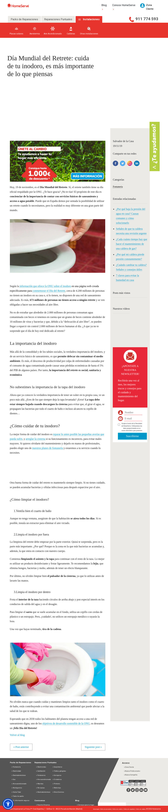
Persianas (40, 788)
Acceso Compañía (130, 775)
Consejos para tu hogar (85, 805)
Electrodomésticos (18, 775)
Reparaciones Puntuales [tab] (58, 19)
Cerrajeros (56, 775)
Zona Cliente (129, 767)
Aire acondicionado (18, 784)
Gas (13, 779)
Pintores (56, 784)
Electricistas (41, 767)
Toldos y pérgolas (59, 771)
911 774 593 (147, 19)
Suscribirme (132, 436)
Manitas (39, 784)
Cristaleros (57, 779)
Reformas (56, 788)
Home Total (16, 792)
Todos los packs (17, 796)
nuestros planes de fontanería (47, 448)
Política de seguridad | (129, 809)
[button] (58, 160)
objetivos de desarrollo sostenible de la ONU (66, 723)
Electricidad (16, 771)
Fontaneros (41, 775)
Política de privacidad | (106, 809)
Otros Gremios (58, 792)
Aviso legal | (96, 809)
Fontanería (118, 186)
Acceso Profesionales (132, 771)
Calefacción (40, 771)
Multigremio (16, 788)
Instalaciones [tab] (91, 19)
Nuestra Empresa (43, 805)
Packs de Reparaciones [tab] (24, 19)
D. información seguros (20, 800)
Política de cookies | (117, 809)
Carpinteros (57, 767)
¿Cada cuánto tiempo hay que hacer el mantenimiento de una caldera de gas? (131, 244)
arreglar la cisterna (35, 438)
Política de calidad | (141, 809)
